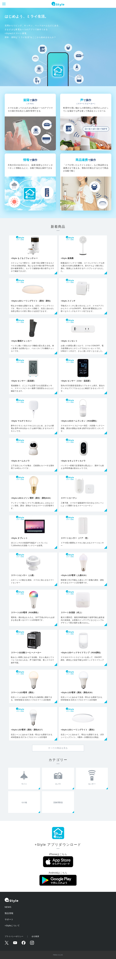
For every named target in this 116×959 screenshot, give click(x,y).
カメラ (58, 784)
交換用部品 (58, 802)
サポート (9, 919)
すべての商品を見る (58, 748)
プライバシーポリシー (14, 936)
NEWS (8, 907)
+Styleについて (12, 925)
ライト (24, 784)
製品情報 (9, 913)
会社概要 (35, 936)
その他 (24, 802)
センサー (92, 784)
